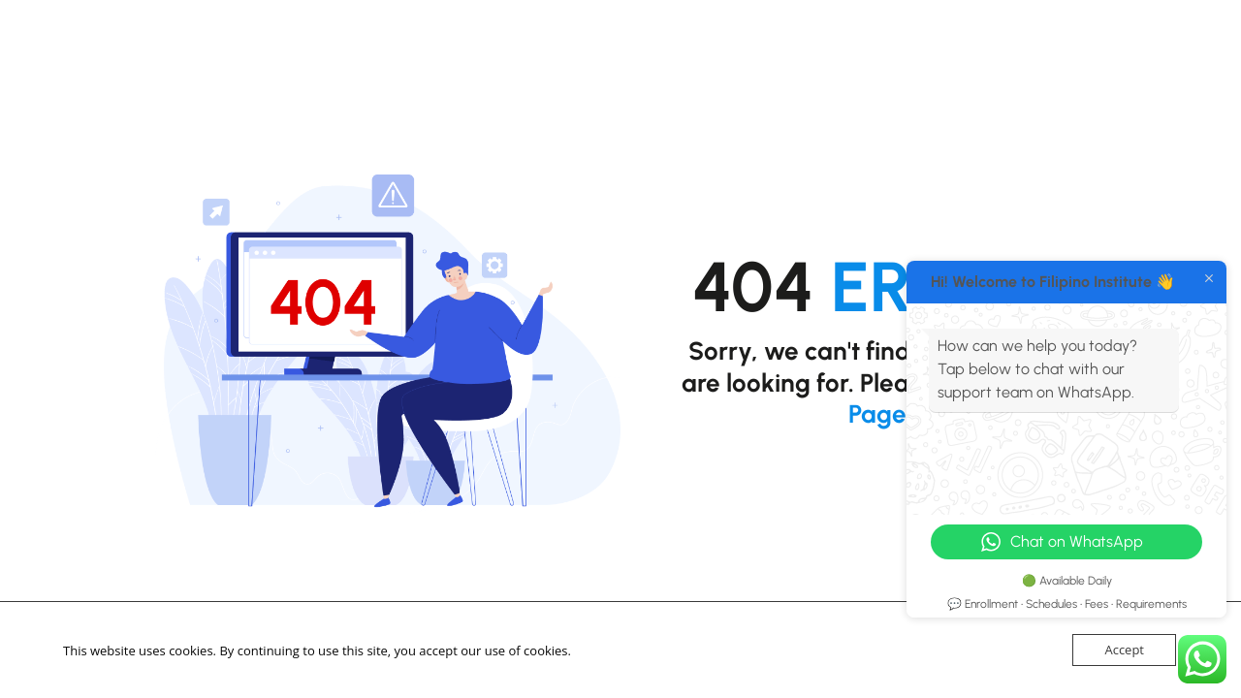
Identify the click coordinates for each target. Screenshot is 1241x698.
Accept (1124, 649)
